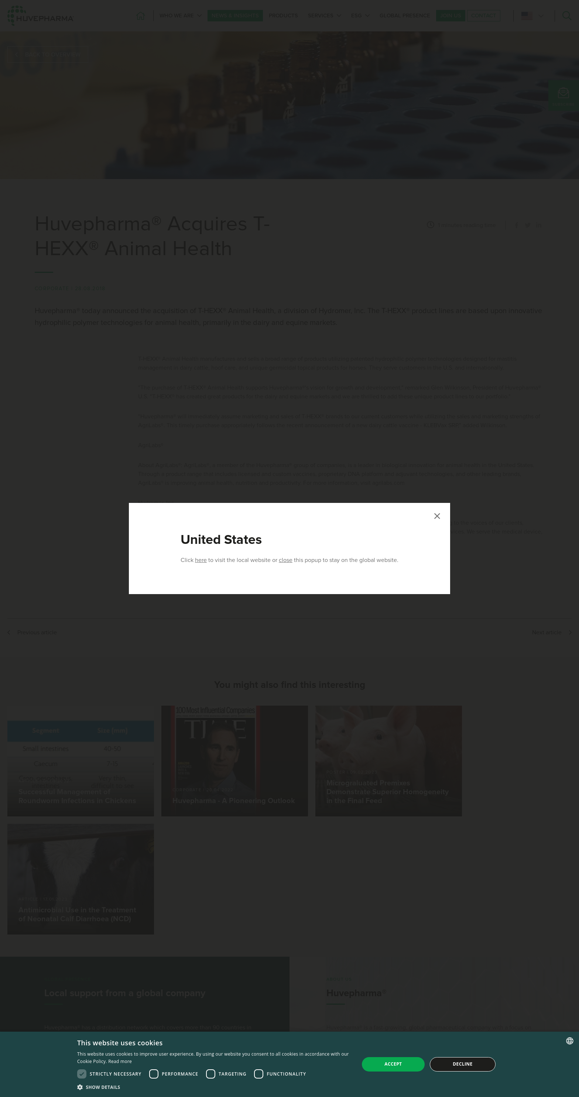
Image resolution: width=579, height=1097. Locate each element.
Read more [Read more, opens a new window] (120, 1061)
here (201, 560)
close (285, 560)
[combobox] (569, 1041)
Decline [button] (462, 1064)
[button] (214, 1087)
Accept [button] (393, 1064)
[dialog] (289, 1064)
